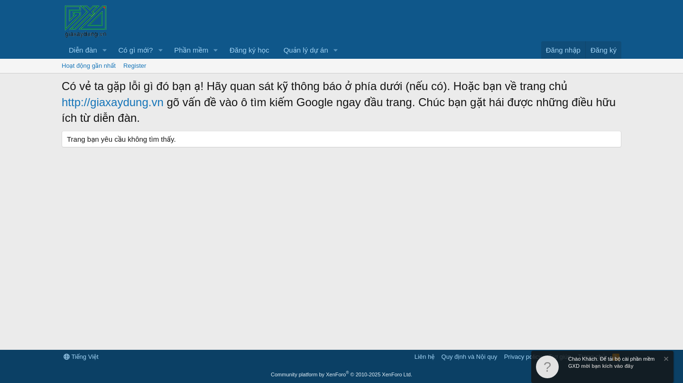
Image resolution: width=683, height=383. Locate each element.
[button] (104, 50)
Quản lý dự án (306, 50)
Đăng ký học (249, 50)
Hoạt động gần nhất (89, 65)
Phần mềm (191, 50)
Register (134, 65)
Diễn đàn (83, 50)
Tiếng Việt (81, 356)
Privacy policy (523, 356)
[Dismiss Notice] (665, 360)
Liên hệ (424, 356)
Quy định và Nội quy (470, 356)
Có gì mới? (136, 50)
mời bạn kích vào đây (607, 366)
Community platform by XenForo (341, 374)
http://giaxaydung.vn (113, 102)
